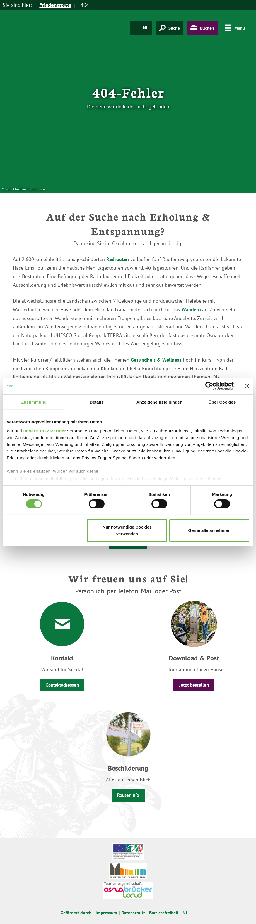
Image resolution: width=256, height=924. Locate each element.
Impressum (106, 912)
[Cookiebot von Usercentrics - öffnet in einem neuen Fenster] (209, 386)
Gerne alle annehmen (209, 530)
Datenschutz (133, 912)
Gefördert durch (76, 912)
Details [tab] (97, 402)
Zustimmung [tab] (34, 402)
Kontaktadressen (62, 685)
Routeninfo (128, 795)
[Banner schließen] (247, 386)
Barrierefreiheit (163, 912)
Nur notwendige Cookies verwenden (127, 530)
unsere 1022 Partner (44, 430)
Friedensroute (55, 5)
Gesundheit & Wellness (156, 360)
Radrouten (117, 259)
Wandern (191, 309)
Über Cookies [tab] (222, 402)
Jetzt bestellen (194, 685)
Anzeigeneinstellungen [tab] (159, 402)
